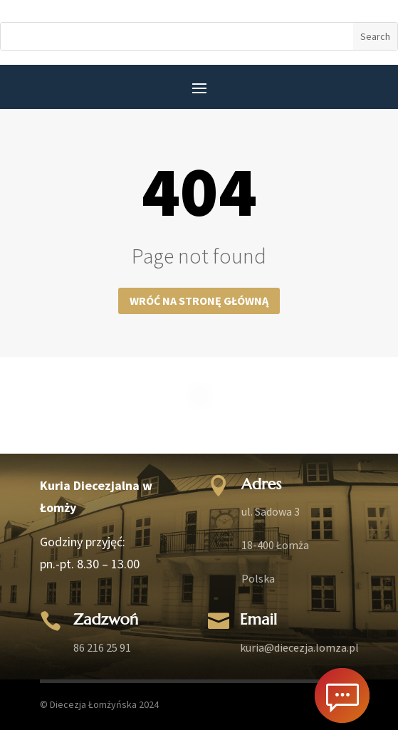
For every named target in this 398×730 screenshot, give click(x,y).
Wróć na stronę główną (199, 300)
